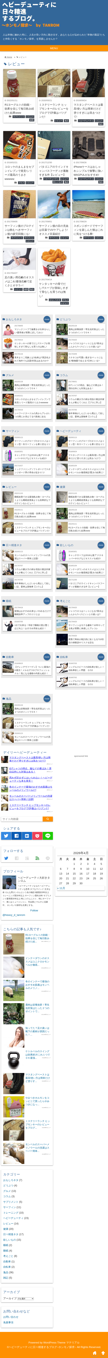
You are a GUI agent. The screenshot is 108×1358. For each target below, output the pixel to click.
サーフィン (29, 238)
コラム (7, 1196)
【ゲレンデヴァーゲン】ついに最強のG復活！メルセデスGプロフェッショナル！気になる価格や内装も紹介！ (32, 670)
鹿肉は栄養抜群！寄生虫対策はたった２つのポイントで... (37, 1008)
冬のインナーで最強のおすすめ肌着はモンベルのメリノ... (37, 984)
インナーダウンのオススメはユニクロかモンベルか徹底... (37, 961)
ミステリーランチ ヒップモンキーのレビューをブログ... (37, 1124)
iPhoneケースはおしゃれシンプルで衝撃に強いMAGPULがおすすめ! (88, 170)
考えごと (8, 1256)
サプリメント (18, 117)
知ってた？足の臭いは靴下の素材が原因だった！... (37, 1031)
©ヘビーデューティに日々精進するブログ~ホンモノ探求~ (41, 1347)
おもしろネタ (55, 300)
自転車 (7, 1266)
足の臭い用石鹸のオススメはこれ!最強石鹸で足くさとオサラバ (19, 281)
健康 (32, 120)
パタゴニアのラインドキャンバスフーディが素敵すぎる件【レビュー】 (53, 170)
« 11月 (61, 888)
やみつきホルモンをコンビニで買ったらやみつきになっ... (37, 1101)
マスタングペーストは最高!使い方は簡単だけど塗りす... (37, 1078)
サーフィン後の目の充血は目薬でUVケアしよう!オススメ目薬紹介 (53, 229)
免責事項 (8, 1322)
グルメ (21, 183)
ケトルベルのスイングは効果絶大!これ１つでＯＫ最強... (37, 1054)
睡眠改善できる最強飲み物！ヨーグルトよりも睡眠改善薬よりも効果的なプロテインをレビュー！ (32, 500)
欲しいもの (57, 182)
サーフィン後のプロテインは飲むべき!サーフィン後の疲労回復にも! (19, 229)
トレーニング (10, 1212)
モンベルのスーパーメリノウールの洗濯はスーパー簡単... (37, 1147)
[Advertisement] (76, 800)
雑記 (5, 1277)
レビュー (30, 117)
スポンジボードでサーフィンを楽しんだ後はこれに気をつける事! (88, 229)
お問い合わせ (10, 1317)
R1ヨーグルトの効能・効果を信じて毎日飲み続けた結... (37, 938)
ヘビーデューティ (86, 121)
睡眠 (5, 1245)
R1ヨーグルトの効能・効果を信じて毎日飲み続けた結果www (19, 108)
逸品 (66, 121)
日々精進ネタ (10, 1234)
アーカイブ (10, 1298)
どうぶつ (8, 1185)
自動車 (7, 1261)
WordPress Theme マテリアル (61, 1342)
